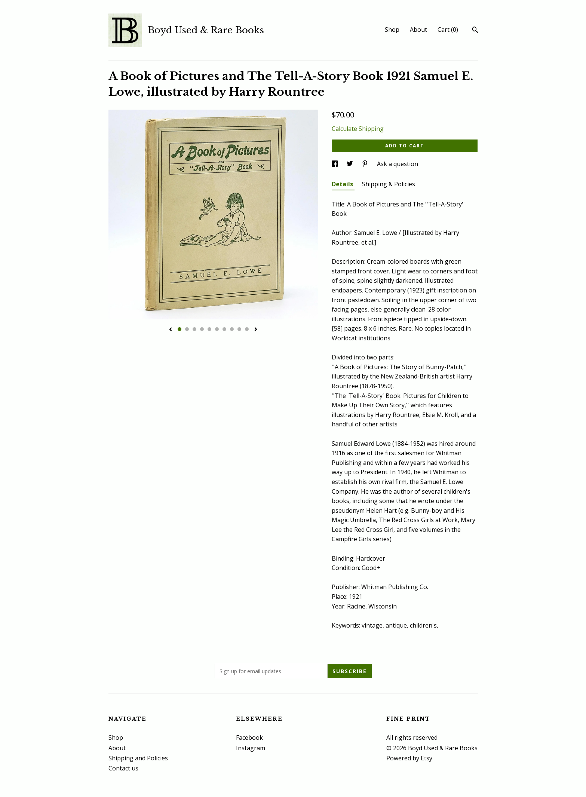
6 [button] (217, 329)
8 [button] (232, 329)
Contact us (123, 768)
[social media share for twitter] (351, 164)
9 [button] (239, 329)
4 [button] (202, 329)
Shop (392, 29)
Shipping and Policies (138, 758)
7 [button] (224, 329)
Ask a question (397, 164)
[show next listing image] (256, 329)
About (418, 29)
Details (343, 184)
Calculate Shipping (358, 129)
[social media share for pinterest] (365, 164)
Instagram (250, 748)
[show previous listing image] (170, 329)
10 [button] (247, 329)
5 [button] (209, 329)
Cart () (448, 29)
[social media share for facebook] (335, 164)
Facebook (249, 737)
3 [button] (194, 329)
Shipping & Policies (388, 184)
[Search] (475, 31)
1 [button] (179, 329)
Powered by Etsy (409, 758)
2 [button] (187, 329)
